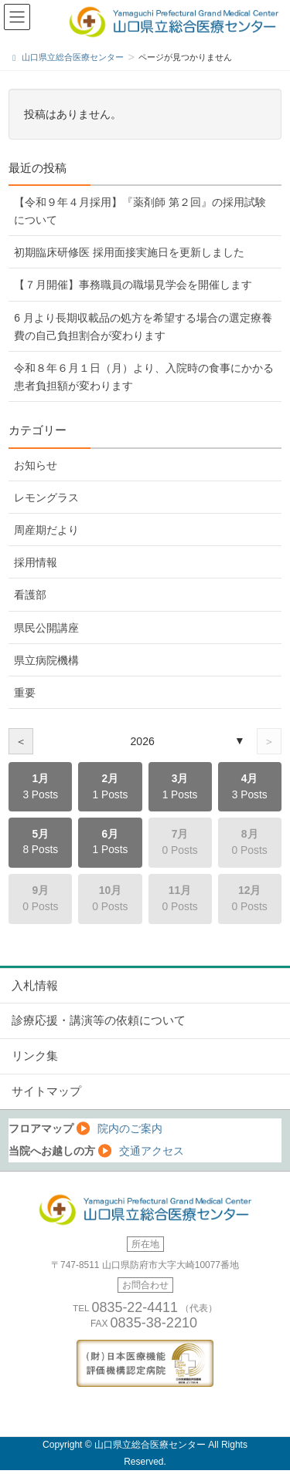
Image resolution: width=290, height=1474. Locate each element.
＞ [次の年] (269, 741)
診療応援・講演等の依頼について (99, 1020)
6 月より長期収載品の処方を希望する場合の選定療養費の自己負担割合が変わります (143, 327)
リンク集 (35, 1056)
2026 (143, 741)
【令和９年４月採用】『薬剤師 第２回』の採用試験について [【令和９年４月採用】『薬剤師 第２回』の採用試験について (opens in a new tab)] (140, 211)
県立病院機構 (46, 660)
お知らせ (35, 465)
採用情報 (35, 562)
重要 (25, 692)
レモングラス (46, 497)
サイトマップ (46, 1091)
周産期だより (46, 530)
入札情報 (35, 986)
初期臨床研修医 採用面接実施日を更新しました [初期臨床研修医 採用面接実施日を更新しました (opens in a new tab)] (129, 252)
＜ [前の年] (20, 741)
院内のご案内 (129, 1128)
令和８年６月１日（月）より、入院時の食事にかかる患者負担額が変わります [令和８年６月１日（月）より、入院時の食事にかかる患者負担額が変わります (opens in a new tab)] (144, 377)
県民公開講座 (46, 628)
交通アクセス (151, 1151)
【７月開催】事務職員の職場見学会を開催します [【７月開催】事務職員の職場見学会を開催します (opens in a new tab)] (133, 284)
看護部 (30, 595)
